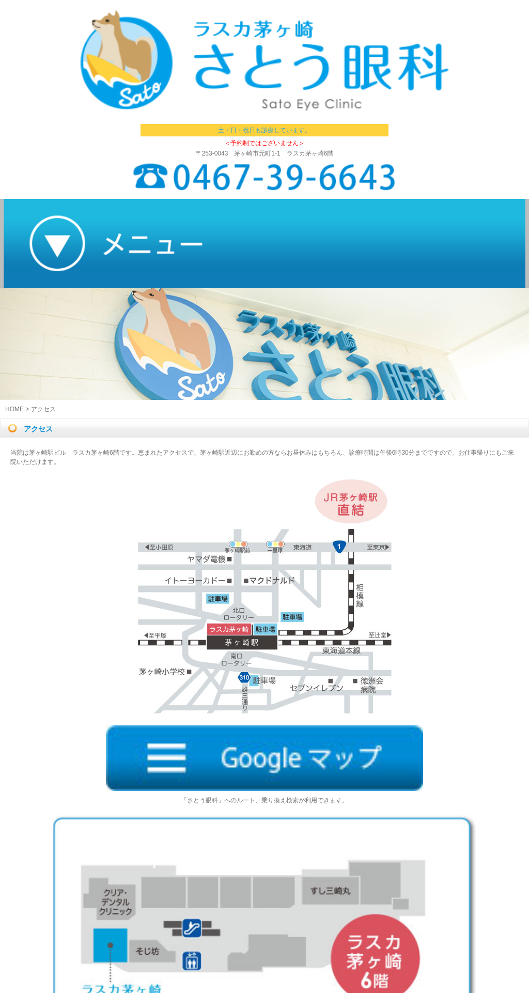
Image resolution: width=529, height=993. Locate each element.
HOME (14, 409)
